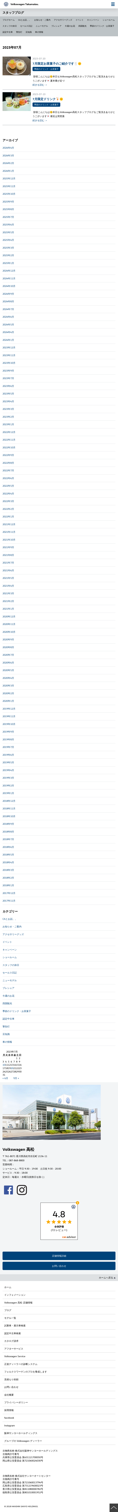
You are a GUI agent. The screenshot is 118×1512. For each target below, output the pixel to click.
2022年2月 (8, 508)
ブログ (7, 1310)
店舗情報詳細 (59, 1255)
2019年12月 (9, 708)
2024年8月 (8, 301)
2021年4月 (8, 585)
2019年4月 (8, 770)
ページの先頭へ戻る (114, 1508)
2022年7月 (8, 470)
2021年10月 (9, 539)
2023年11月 (9, 355)
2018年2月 (8, 877)
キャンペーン (93, 19)
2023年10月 (9, 362)
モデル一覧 (10, 1317)
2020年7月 (8, 654)
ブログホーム (9, 19)
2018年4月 (8, 862)
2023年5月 (8, 393)
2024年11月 (9, 278)
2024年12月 (9, 270)
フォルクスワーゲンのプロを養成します (25, 1371)
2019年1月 (8, 793)
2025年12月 (9, 178)
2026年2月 (8, 163)
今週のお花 (70, 25)
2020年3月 (8, 685)
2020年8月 (8, 647)
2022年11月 (9, 439)
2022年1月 (8, 516)
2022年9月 (8, 455)
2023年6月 (8, 386)
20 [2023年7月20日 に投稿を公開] (12, 1068)
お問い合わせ (59, 1265)
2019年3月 (8, 777)
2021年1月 (8, 608)
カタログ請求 (11, 1340)
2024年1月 (8, 339)
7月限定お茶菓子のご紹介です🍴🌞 (57, 63)
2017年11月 (9, 900)
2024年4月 (8, 332)
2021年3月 (8, 593)
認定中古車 (8, 32)
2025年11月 (9, 186)
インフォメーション (15, 1294)
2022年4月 (8, 493)
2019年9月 (8, 731)
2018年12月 (9, 800)
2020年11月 (9, 624)
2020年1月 (8, 700)
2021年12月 (9, 524)
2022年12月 (9, 432)
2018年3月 (8, 870)
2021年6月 (8, 570)
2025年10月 (9, 193)
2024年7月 (8, 309)
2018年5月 (8, 854)
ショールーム (109, 19)
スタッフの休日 (10, 25)
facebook (9, 1417)
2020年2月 (8, 693)
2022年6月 (8, 478)
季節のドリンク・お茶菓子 (102, 25)
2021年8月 (8, 555)
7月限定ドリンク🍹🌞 (48, 99)
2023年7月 (8, 378)
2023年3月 (8, 409)
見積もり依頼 (11, 1379)
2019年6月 (8, 754)
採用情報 (9, 1410)
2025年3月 (8, 247)
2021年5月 (8, 578)
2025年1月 (8, 263)
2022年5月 (8, 485)
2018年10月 (9, 816)
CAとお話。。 (24, 19)
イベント (80, 19)
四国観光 (82, 25)
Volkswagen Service (14, 1356)
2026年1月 (8, 170)
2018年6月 (8, 847)
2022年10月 (9, 447)
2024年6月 (8, 316)
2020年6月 (8, 662)
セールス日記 (26, 25)
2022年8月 (8, 462)
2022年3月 (8, 501)
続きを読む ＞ (40, 84)
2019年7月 (8, 747)
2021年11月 (9, 531)
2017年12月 (9, 893)
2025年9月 (8, 201)
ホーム (7, 1287)
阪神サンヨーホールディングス (20, 1433)
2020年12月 (9, 616)
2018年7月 (8, 839)
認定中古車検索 (12, 1333)
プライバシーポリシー (16, 1402)
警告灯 (19, 32)
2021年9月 (8, 547)
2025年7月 (8, 217)
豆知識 (29, 32)
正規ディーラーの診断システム (20, 1364)
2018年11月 (9, 808)
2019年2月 (8, 785)
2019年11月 (9, 716)
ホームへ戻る (107, 1277)
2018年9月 (8, 823)
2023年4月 (8, 401)
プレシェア (56, 25)
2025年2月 (8, 255)
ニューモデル (42, 25)
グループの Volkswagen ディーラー (23, 1440)
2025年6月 (8, 224)
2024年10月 (9, 286)
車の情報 (39, 32)
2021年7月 (8, 562)
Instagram (9, 1425)
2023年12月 (9, 347)
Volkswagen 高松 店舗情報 (18, 1302)
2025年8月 (8, 209)
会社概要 (9, 1394)
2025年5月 (8, 232)
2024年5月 (8, 324)
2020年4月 (8, 678)
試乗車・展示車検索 (15, 1325)
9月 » (16, 1078)
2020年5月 (8, 670)
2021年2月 (8, 601)
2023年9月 (8, 370)
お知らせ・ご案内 (42, 19)
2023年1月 (8, 424)
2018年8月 (8, 831)
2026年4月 (8, 147)
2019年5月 (8, 762)
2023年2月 (8, 416)
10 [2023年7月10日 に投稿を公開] (4, 1064)
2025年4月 (8, 239)
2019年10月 (9, 724)
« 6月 (5, 1078)
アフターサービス (13, 1348)
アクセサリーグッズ (63, 19)
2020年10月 (9, 631)
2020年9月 (8, 639)
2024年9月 (8, 293)
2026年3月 (8, 155)
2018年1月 (8, 885)
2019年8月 (8, 739)
